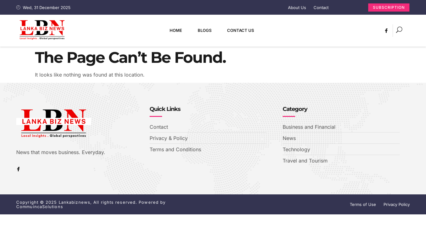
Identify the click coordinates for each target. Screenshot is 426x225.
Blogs (204, 30)
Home (176, 30)
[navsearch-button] (399, 30)
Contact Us (240, 30)
